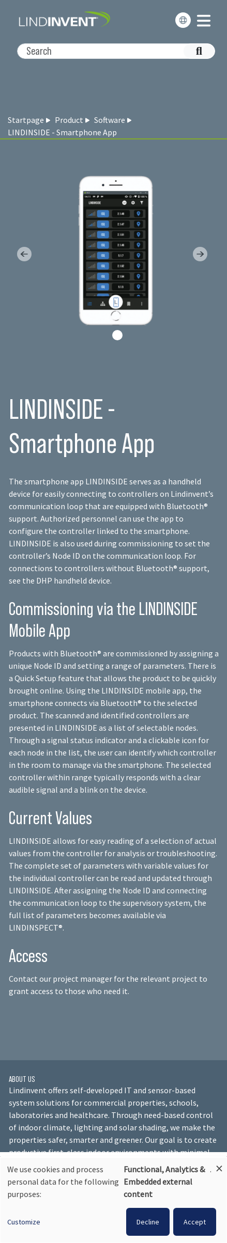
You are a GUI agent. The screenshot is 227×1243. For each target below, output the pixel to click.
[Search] (110, 51)
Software (109, 120)
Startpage (26, 120)
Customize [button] (23, 1221)
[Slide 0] (117, 335)
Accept (195, 1221)
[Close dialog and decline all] (219, 1163)
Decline (148, 1221)
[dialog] (113, 1200)
